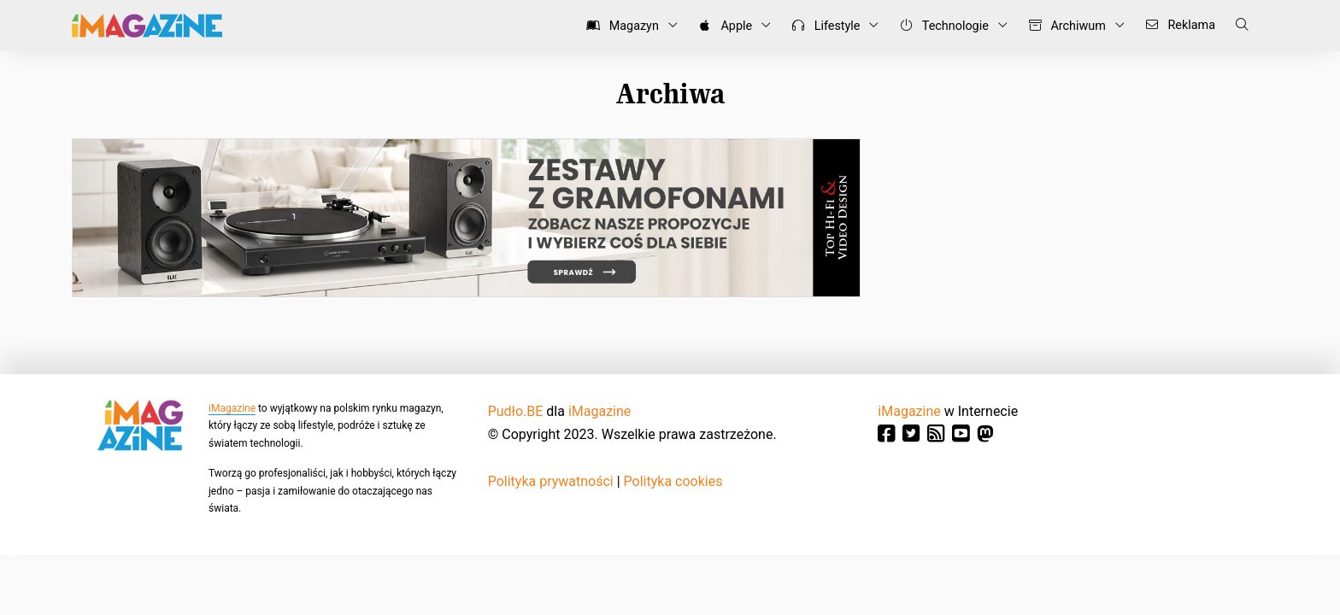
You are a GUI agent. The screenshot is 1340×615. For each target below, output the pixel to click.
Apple (722, 26)
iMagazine (232, 408)
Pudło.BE (516, 411)
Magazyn (619, 26)
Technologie (940, 26)
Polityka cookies (673, 481)
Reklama (1177, 25)
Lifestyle (822, 26)
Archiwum (1064, 26)
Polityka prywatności (551, 481)
